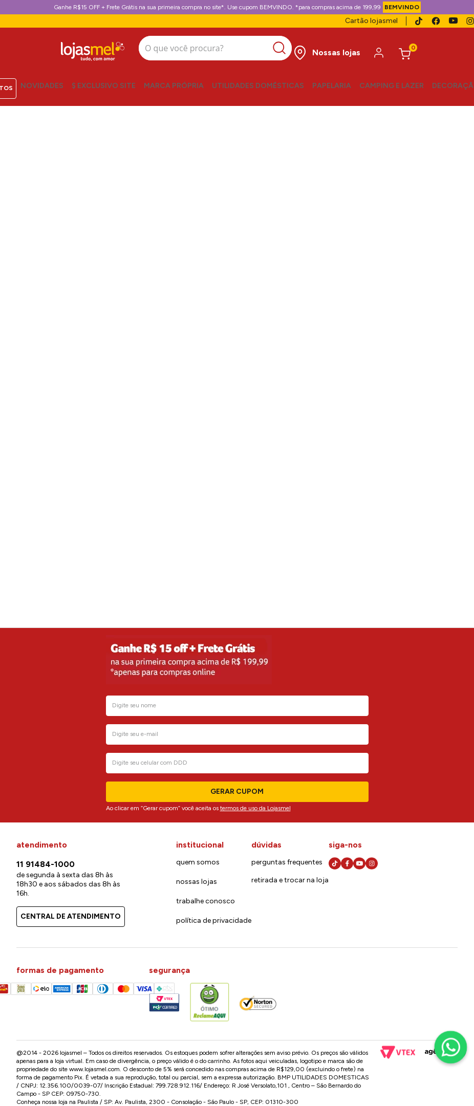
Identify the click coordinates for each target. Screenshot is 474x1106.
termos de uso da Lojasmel (255, 808)
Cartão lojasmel (371, 20)
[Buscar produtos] (270, 46)
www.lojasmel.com (94, 1069)
